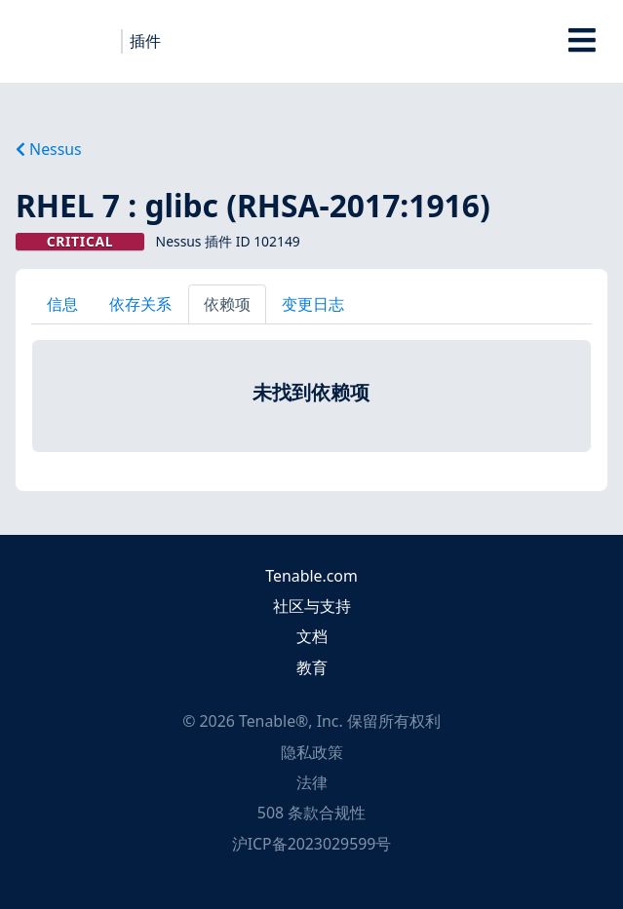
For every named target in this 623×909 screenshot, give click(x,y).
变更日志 (313, 304)
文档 (312, 636)
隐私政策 (312, 752)
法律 (312, 782)
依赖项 (227, 304)
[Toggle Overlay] (581, 41)
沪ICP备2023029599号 (312, 843)
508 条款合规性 (311, 812)
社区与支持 (312, 606)
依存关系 (140, 304)
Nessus (49, 149)
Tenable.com (311, 576)
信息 (62, 304)
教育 (312, 667)
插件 (145, 41)
